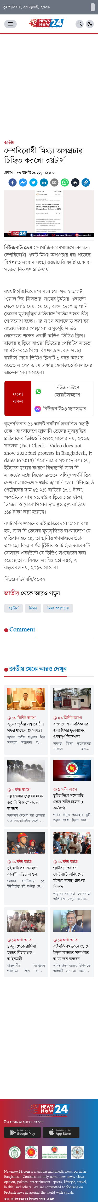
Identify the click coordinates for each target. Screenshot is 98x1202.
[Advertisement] (49, 85)
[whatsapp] (65, 182)
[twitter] (33, 182)
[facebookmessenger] (23, 182)
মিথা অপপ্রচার (58, 608)
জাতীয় (9, 142)
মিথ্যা (33, 608)
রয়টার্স (13, 608)
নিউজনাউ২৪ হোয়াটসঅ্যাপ (57, 391)
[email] (54, 182)
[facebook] (12, 182)
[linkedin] (44, 182)
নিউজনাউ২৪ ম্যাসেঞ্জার (60, 409)
